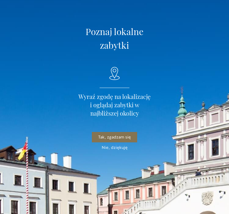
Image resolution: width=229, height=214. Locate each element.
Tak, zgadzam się (114, 137)
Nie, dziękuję (115, 147)
